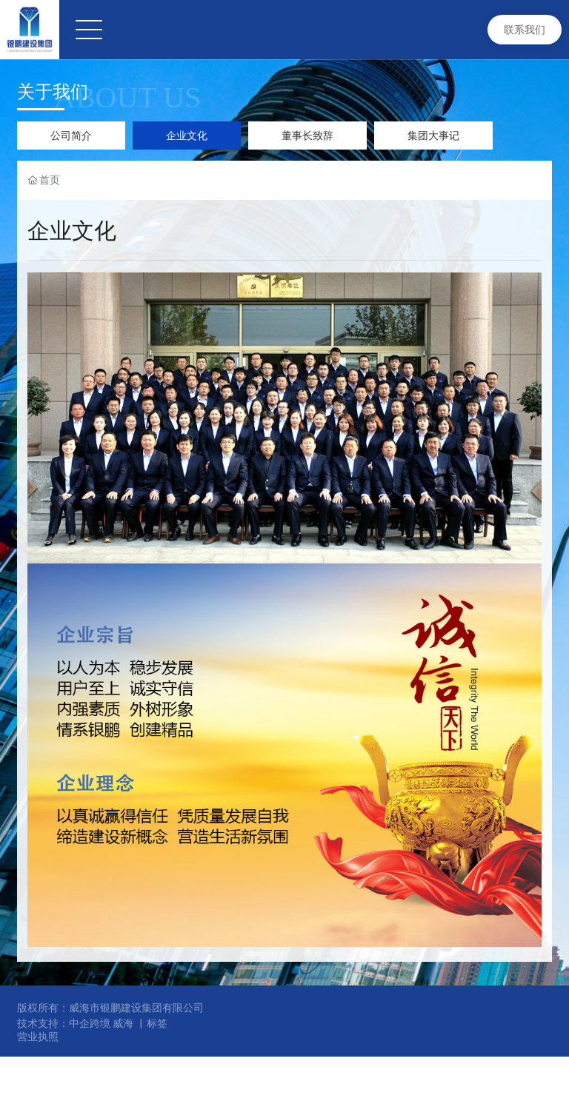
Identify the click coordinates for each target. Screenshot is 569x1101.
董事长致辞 (307, 135)
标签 (157, 1023)
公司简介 (71, 135)
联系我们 (524, 29)
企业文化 (186, 135)
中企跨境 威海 (101, 1023)
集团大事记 (433, 135)
